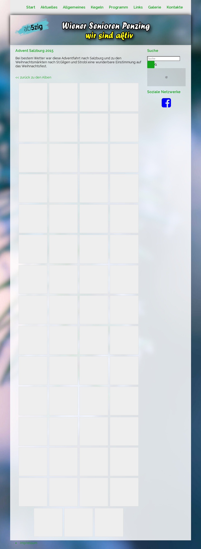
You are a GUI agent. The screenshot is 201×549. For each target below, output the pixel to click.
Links (138, 7)
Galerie (154, 7)
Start (30, 7)
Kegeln (97, 7)
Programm (118, 7)
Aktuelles (49, 7)
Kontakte (175, 7)
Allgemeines (74, 7)
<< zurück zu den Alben (33, 77)
